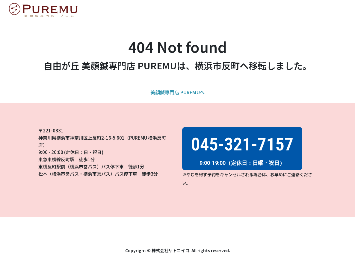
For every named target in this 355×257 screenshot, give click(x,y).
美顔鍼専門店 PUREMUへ (177, 92)
